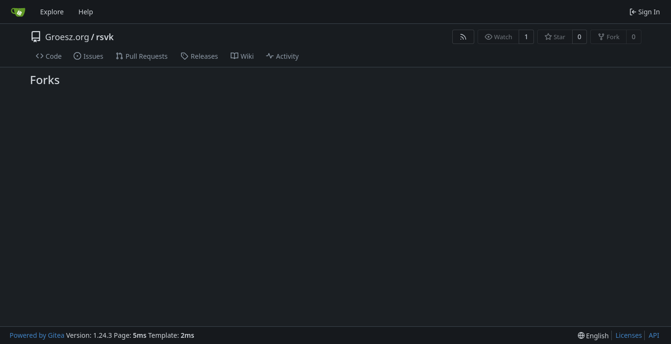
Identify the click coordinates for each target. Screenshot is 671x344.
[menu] (593, 335)
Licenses (629, 335)
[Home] (18, 12)
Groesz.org (67, 37)
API (654, 335)
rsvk (105, 37)
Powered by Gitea (37, 335)
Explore (52, 11)
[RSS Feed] (463, 37)
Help (85, 11)
